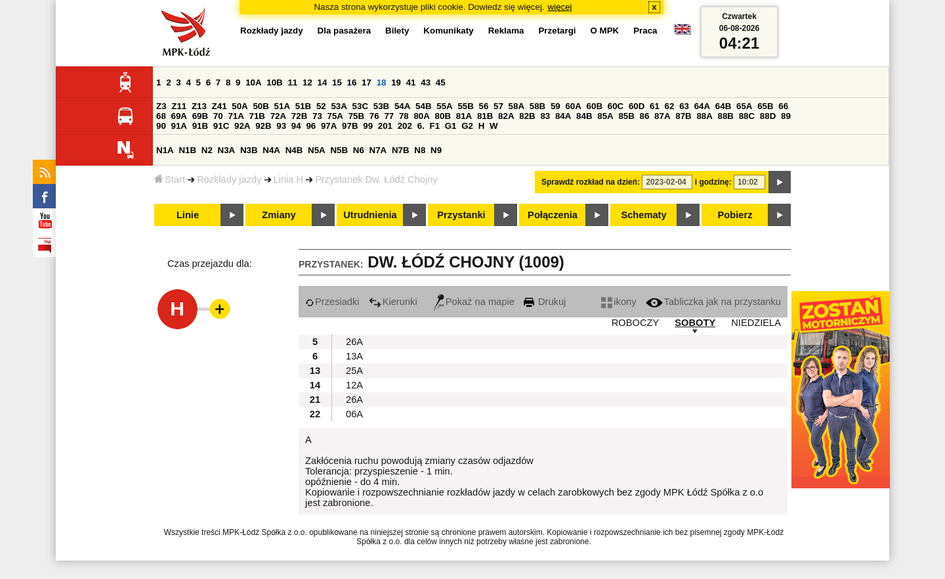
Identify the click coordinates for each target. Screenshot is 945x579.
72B (299, 116)
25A (354, 370)
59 (555, 106)
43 (425, 82)
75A (335, 116)
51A (282, 106)
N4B (294, 150)
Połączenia (553, 215)
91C (221, 126)
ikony (618, 301)
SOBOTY (695, 322)
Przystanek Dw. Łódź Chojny (376, 179)
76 (374, 116)
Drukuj (545, 301)
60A (573, 106)
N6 (358, 150)
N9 (436, 150)
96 (311, 126)
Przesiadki (332, 301)
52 (321, 106)
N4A (271, 150)
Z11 (178, 106)
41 (411, 82)
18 (382, 82)
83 (545, 116)
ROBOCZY (635, 322)
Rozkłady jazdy (229, 179)
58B (537, 106)
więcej (560, 7)
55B (465, 106)
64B (723, 106)
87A (662, 116)
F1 (434, 126)
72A (278, 116)
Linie (188, 215)
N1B (187, 150)
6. (421, 126)
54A (402, 106)
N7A (378, 150)
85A (605, 116)
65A (744, 106)
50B (260, 106)
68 (161, 116)
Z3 (161, 106)
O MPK (605, 30)
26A (354, 341)
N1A (165, 150)
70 (218, 116)
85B (626, 116)
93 (281, 126)
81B (485, 116)
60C (615, 106)
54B (423, 106)
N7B (401, 150)
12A (354, 385)
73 (317, 116)
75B (356, 116)
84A (563, 116)
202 (405, 126)
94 (296, 126)
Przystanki (461, 215)
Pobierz (735, 215)
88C (747, 116)
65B (765, 106)
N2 (207, 150)
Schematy (643, 215)
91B (200, 126)
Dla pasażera (344, 30)
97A (329, 126)
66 (783, 106)
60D (636, 106)
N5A (317, 150)
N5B (339, 150)
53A (338, 106)
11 (292, 82)
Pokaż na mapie (473, 301)
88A (704, 116)
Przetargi (557, 30)
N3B (249, 150)
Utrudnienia (369, 215)
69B (200, 116)
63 (684, 106)
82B (527, 116)
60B (594, 106)
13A (354, 356)
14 (322, 82)
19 (396, 82)
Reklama (506, 30)
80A (421, 116)
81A (464, 116)
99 (368, 126)
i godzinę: (713, 182)
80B (443, 116)
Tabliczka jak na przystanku (713, 301)
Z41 (219, 106)
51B (303, 106)
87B (683, 116)
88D (768, 116)
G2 (467, 126)
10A (253, 82)
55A (444, 106)
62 (670, 106)
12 (307, 82)
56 (484, 106)
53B (381, 106)
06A (354, 414)
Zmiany (278, 215)
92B (263, 126)
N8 (419, 150)
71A (235, 116)
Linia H (289, 179)
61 (655, 106)
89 (786, 116)
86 (645, 116)
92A (242, 126)
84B (584, 116)
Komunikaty (448, 30)
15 (337, 82)
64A (702, 106)
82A (506, 116)
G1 (451, 126)
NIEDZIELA (756, 322)
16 (352, 82)
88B (726, 116)
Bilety (397, 30)
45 (441, 82)
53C (360, 106)
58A (516, 106)
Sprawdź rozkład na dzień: (590, 182)
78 (404, 116)
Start (169, 179)
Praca (645, 30)
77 (389, 116)
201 (385, 126)
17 (366, 82)
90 (161, 126)
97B (350, 126)
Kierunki (393, 301)
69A (179, 116)
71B (257, 116)
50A (239, 106)
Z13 (199, 106)
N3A (227, 150)
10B (274, 82)
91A (179, 126)
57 (498, 106)
